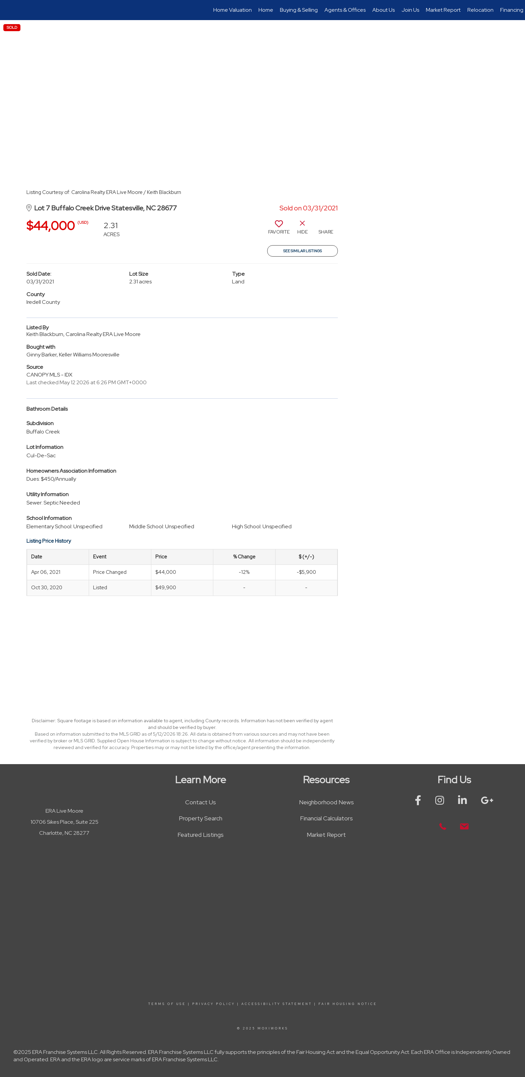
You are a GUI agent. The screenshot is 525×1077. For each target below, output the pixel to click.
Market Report (443, 9)
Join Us (410, 9)
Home (265, 9)
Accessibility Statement (276, 1004)
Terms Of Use (167, 1004)
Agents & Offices (345, 9)
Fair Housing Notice (347, 1004)
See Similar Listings (302, 251)
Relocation (480, 9)
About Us (383, 9)
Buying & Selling (299, 9)
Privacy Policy (213, 1004)
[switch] (279, 230)
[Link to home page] (8, 10)
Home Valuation (232, 9)
